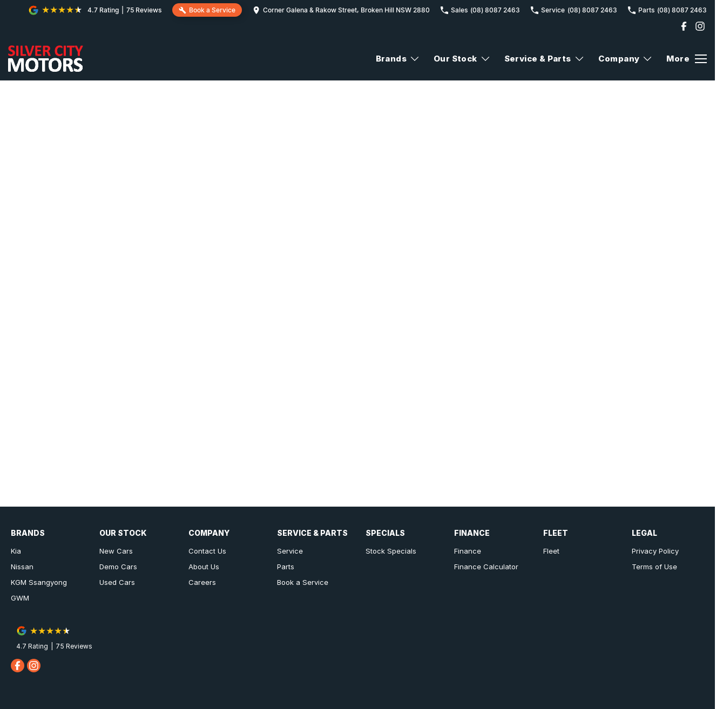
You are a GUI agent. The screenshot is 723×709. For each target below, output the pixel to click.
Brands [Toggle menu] (398, 58)
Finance (467, 551)
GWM (20, 598)
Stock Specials (391, 551)
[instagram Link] (700, 26)
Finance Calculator (486, 566)
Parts (285, 566)
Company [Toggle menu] (625, 58)
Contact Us (207, 551)
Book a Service (302, 582)
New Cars (116, 551)
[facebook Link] (684, 26)
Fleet (551, 551)
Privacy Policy (655, 551)
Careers (202, 582)
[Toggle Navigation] (686, 59)
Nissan (22, 566)
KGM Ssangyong (39, 582)
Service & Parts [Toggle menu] (544, 58)
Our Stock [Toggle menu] (462, 58)
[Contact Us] (341, 10)
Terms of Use (654, 566)
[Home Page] (45, 58)
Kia (16, 551)
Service (290, 551)
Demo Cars (118, 566)
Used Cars (117, 582)
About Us (203, 566)
